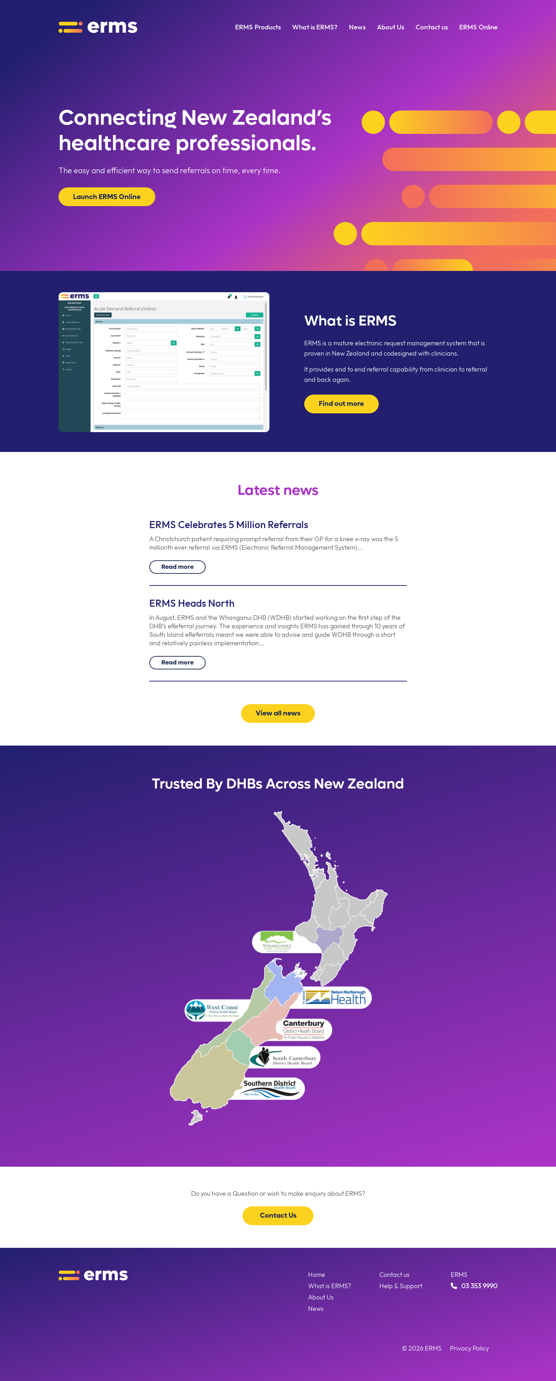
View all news (278, 713)
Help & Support (400, 1286)
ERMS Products (258, 27)
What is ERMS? (315, 27)
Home (316, 1274)
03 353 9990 (474, 1286)
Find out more (342, 403)
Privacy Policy (469, 1348)
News (357, 27)
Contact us (432, 27)
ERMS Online (478, 27)
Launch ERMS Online (108, 197)
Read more (177, 566)
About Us (391, 27)
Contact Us (278, 1215)
